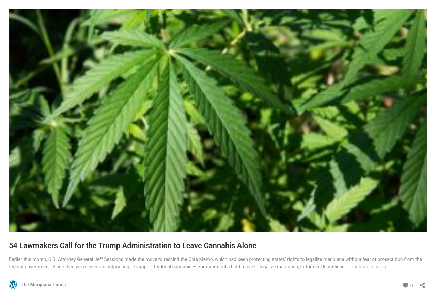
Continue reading (368, 266)
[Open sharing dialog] (422, 283)
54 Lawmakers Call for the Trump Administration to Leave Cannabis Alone (132, 245)
